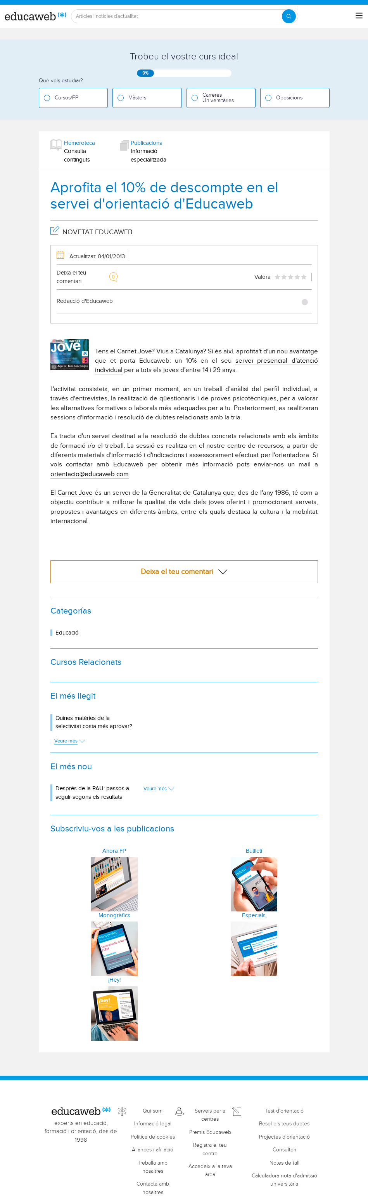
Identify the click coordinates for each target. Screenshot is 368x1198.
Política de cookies (153, 1137)
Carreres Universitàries (218, 98)
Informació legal (152, 1124)
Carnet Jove (75, 493)
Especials (254, 915)
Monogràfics (114, 915)
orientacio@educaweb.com (89, 474)
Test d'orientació (284, 1111)
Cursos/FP (66, 98)
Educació (67, 632)
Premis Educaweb (210, 1132)
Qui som (152, 1111)
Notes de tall (284, 1163)
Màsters (137, 98)
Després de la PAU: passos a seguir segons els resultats (92, 792)
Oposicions (289, 98)
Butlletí (254, 851)
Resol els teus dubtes (284, 1124)
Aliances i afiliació (152, 1150)
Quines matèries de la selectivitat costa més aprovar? (93, 722)
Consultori (284, 1150)
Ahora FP (114, 851)
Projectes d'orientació (284, 1137)
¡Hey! (114, 980)
